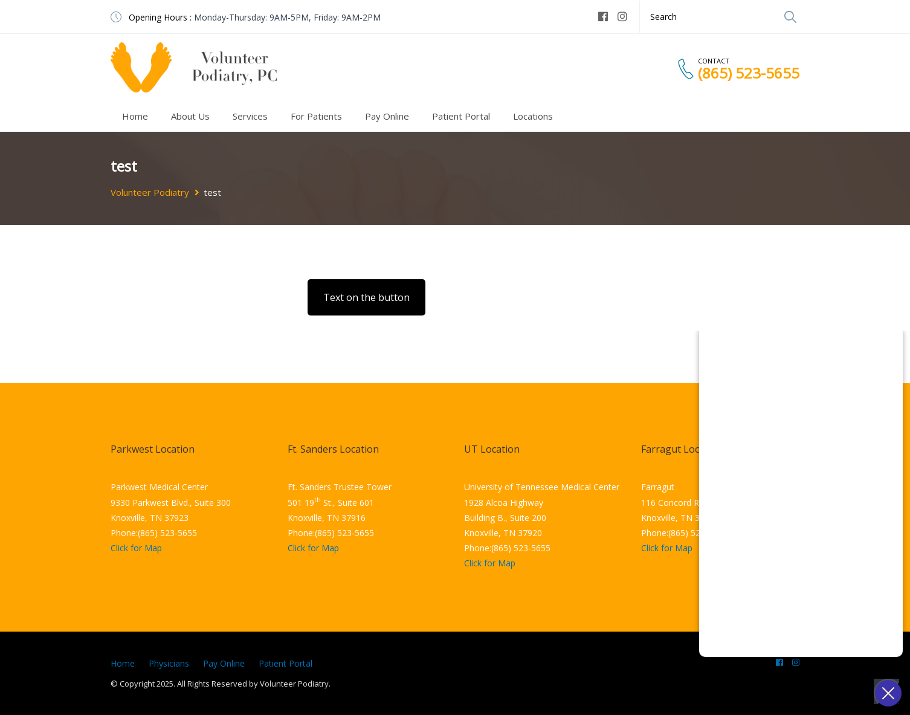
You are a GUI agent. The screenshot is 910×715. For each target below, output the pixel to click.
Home (135, 116)
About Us (190, 116)
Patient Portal (461, 116)
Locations (533, 116)
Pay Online (387, 116)
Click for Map (136, 548)
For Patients (316, 116)
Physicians (169, 663)
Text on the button (366, 297)
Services (250, 116)
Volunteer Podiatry (150, 192)
